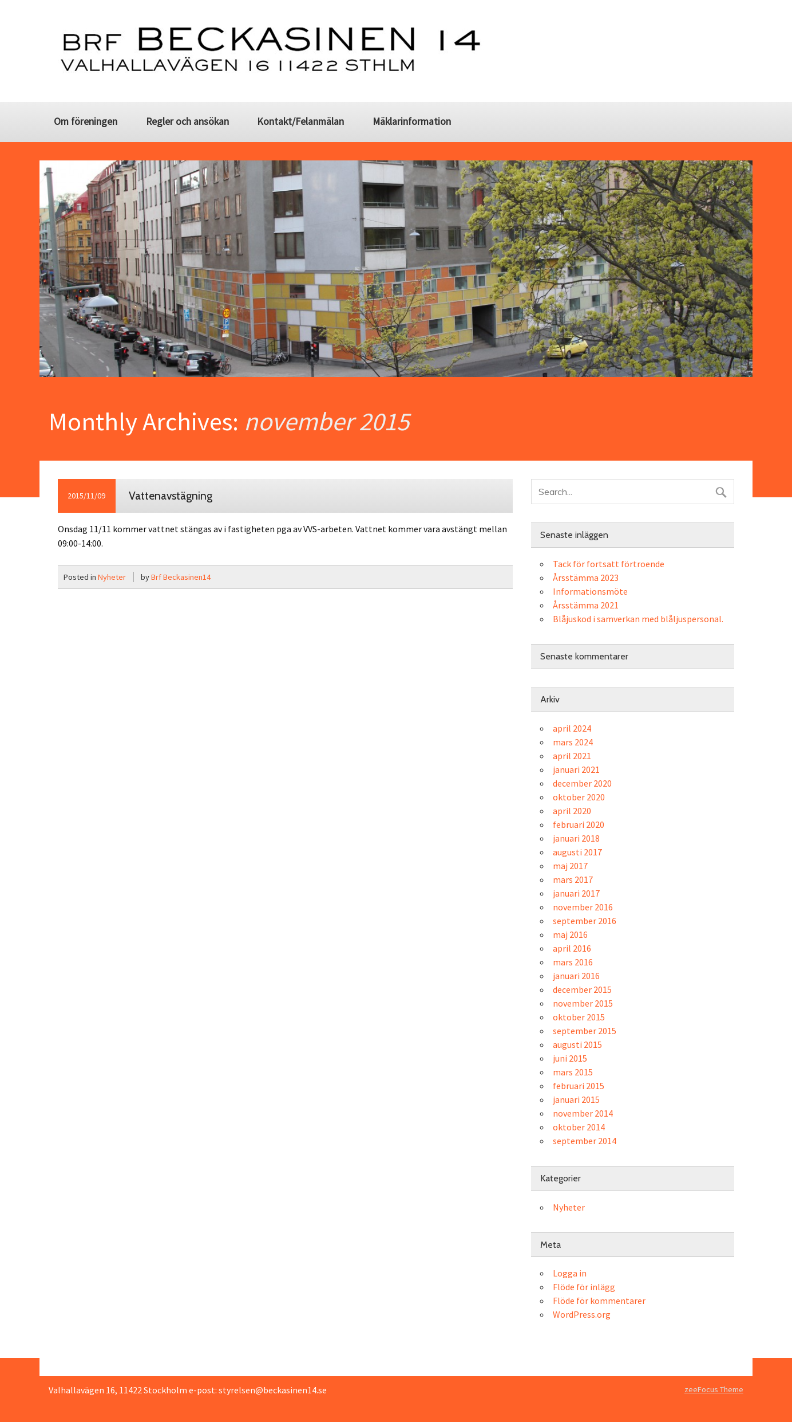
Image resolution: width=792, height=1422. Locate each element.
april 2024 (572, 728)
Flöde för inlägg (584, 1287)
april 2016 (572, 948)
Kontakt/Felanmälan (300, 121)
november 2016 (583, 907)
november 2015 (583, 1003)
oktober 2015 (579, 1017)
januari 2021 (576, 769)
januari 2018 (576, 838)
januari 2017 (576, 893)
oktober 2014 (579, 1127)
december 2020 (582, 783)
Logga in (570, 1273)
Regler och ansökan (187, 121)
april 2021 (572, 755)
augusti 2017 (577, 852)
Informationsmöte (590, 591)
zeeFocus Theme (713, 1389)
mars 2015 (573, 1072)
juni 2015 (570, 1058)
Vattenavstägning (170, 495)
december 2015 (582, 989)
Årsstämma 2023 (586, 577)
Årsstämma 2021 (586, 605)
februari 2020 (578, 824)
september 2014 (584, 1140)
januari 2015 (576, 1099)
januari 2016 (576, 975)
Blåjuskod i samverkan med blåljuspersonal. (638, 618)
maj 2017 (570, 865)
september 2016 (584, 920)
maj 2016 (570, 934)
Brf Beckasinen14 (181, 577)
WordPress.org (582, 1314)
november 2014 (583, 1113)
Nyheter (112, 577)
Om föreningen (85, 121)
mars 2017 (573, 879)
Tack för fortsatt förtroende (608, 563)
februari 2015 (578, 1085)
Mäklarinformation (412, 121)
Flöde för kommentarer (599, 1300)
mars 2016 (573, 962)
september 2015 (584, 1030)
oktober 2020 (579, 797)
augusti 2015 (577, 1044)
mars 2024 (573, 742)
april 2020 (572, 810)
